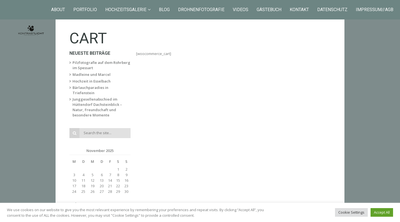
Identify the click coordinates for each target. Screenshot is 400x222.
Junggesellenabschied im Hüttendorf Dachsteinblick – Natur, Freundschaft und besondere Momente (97, 107)
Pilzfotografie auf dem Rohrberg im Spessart (101, 65)
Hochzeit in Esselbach (91, 81)
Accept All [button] (382, 212)
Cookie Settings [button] (351, 212)
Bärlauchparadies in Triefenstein (90, 90)
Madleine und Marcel (91, 74)
